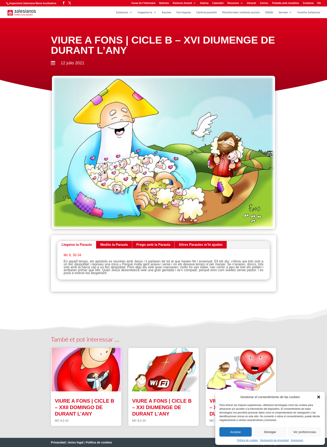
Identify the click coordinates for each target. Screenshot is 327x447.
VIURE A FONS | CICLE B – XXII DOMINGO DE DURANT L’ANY (84, 407)
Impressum (297, 440)
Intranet (251, 3)
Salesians (122, 12)
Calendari (218, 3)
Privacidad (58, 442)
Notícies (164, 3)
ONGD (269, 12)
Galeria (204, 3)
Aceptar (235, 432)
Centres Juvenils (206, 12)
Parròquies (183, 12)
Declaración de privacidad (274, 440)
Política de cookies (247, 440)
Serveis (283, 12)
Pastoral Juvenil (182, 3)
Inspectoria (145, 12)
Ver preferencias (304, 432)
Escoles (166, 12)
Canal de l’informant (143, 3)
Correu (264, 3)
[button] (319, 397)
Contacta (308, 3)
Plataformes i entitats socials (241, 12)
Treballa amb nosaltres (285, 3)
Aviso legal (75, 442)
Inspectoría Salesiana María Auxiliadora (32, 3)
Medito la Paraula (114, 244)
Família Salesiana (308, 12)
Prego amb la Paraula (153, 244)
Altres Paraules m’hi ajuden (201, 244)
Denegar (270, 432)
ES (319, 3)
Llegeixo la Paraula (77, 244)
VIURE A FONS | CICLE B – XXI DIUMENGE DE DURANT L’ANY (162, 407)
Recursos (233, 3)
